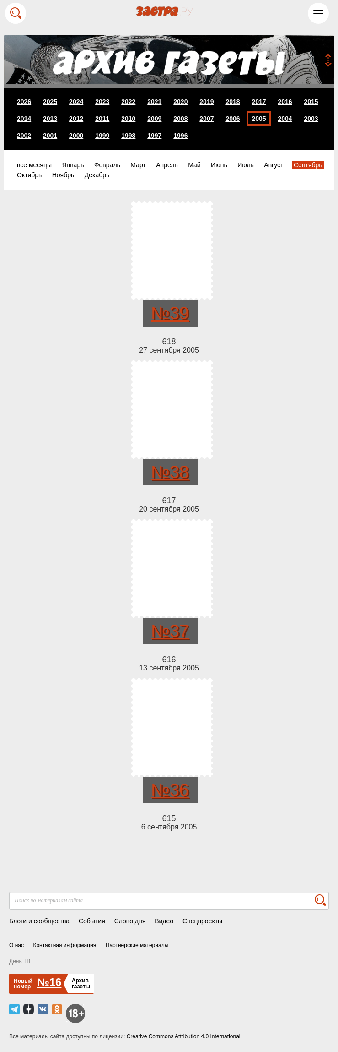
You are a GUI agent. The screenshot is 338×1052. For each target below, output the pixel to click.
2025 (50, 101)
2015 (311, 101)
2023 (102, 101)
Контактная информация (64, 945)
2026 (24, 101)
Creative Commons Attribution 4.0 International (184, 1036)
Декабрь (97, 175)
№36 (170, 790)
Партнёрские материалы (137, 945)
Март (138, 165)
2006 (232, 118)
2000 (76, 135)
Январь (73, 165)
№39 (170, 313)
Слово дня (130, 921)
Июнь (219, 165)
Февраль (107, 165)
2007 (206, 118)
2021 (154, 101)
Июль (245, 165)
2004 (285, 118)
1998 (128, 135)
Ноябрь (63, 175)
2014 (24, 118)
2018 (232, 101)
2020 (180, 101)
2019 (206, 101)
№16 (49, 982)
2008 (180, 118)
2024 (76, 101)
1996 (180, 135)
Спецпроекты (202, 921)
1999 (102, 135)
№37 (170, 631)
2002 (24, 135)
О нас (16, 945)
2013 (50, 118)
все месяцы (34, 165)
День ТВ (19, 961)
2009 (154, 118)
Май (194, 165)
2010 (128, 118)
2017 (259, 101)
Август (273, 165)
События (92, 921)
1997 (154, 135)
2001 (50, 135)
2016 (285, 101)
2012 (76, 118)
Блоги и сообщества (39, 921)
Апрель (167, 165)
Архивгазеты (81, 983)
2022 (128, 101)
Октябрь (29, 175)
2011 (102, 118)
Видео (164, 921)
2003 (311, 118)
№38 (170, 472)
